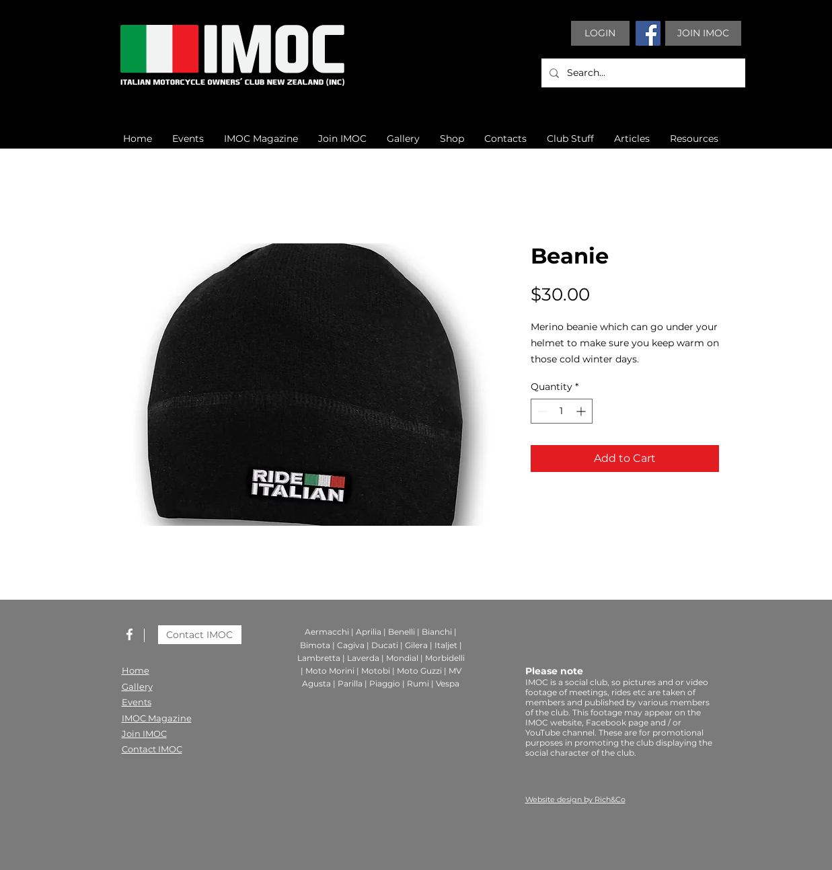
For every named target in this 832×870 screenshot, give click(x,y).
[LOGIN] (600, 33)
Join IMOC (144, 733)
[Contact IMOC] (199, 634)
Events (136, 702)
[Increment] (582, 411)
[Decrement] (541, 411)
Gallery (137, 686)
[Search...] (642, 72)
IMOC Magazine (157, 718)
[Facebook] (648, 33)
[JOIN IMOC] (703, 33)
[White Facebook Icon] (129, 634)
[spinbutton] (562, 411)
